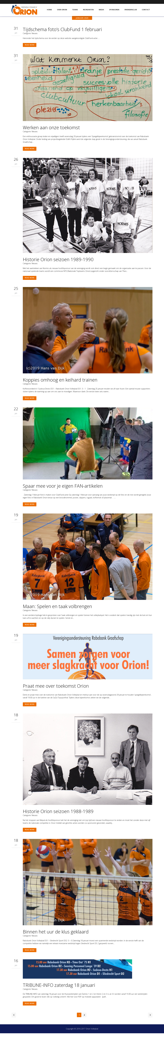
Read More (30, 56)
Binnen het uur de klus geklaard (56, 950)
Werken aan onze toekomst (51, 139)
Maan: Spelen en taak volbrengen (57, 622)
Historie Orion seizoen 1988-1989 (58, 829)
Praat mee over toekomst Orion (56, 702)
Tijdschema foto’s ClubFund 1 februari (62, 40)
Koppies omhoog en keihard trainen (60, 393)
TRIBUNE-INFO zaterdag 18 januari (59, 1005)
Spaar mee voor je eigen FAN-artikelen (63, 500)
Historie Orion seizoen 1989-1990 (58, 272)
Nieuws (35, 44)
